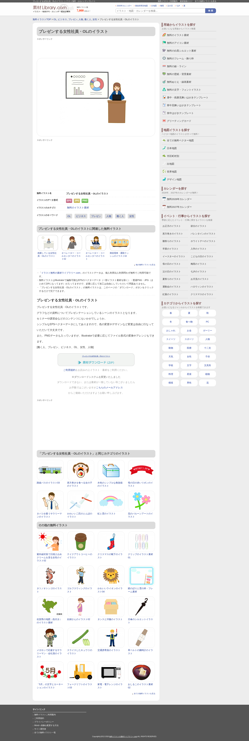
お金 (189, 330)
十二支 (207, 348)
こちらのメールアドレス (109, 387)
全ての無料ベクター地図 (180, 140)
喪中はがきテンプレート (180, 113)
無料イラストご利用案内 (167, 1)
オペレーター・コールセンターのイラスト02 (71, 256)
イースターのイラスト (174, 256)
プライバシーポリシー (44, 722)
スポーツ (189, 339)
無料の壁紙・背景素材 (179, 74)
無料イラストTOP (42, 19)
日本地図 (172, 148)
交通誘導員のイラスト (109, 650)
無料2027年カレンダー (179, 206)
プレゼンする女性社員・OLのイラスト (96, 356)
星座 (189, 374)
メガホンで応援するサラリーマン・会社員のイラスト (49, 653)
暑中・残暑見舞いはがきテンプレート (187, 97)
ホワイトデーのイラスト (203, 241)
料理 (171, 374)
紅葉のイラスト (170, 294)
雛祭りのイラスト (172, 241)
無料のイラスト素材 (78, 207)
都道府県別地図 (141, 6)
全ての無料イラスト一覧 (45, 732)
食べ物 (189, 321)
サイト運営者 (40, 729)
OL (55, 19)
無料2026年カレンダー (179, 199)
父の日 (170, 6)
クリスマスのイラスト (202, 294)
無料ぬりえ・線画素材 (179, 81)
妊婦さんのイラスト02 (78, 619)
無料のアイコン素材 (178, 42)
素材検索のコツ (186, 1)
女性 (94, 19)
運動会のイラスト (172, 286)
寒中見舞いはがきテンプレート (184, 105)
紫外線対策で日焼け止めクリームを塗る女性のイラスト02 (49, 557)
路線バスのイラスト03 (48, 482)
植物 (207, 374)
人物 (81, 19)
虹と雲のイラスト (107, 513)
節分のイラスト (199, 226)
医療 (189, 348)
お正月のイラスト (172, 226)
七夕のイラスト (199, 271)
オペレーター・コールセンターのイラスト (95, 256)
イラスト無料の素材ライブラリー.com (60, 272)
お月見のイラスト (200, 279)
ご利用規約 (69, 370)
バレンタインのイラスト (203, 233)
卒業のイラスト (170, 248)
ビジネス (62, 19)
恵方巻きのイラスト (173, 233)
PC (207, 321)
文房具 (207, 365)
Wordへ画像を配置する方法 (46, 725)
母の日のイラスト (172, 264)
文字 (189, 365)
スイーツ (170, 339)
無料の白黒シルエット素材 (181, 50)
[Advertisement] (96, 48)
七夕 (178, 6)
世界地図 (172, 171)
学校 (171, 365)
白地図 (154, 6)
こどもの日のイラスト (202, 256)
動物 (171, 348)
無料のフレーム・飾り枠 (180, 58)
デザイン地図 (174, 179)
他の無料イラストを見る (145, 265)
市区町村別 (173, 156)
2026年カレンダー (124, 6)
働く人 (87, 19)
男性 (189, 382)
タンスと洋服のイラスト (110, 619)
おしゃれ (170, 330)
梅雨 (162, 6)
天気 (171, 356)
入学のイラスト (199, 248)
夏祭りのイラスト (172, 279)
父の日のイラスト (172, 271)
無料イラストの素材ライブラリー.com (123, 736)
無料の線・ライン (176, 66)
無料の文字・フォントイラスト (184, 89)
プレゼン (72, 19)
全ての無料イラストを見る (205, 1)
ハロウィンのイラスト (202, 286)
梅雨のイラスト (199, 264)
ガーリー (207, 330)
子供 (207, 356)
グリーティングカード (179, 120)
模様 (171, 382)
